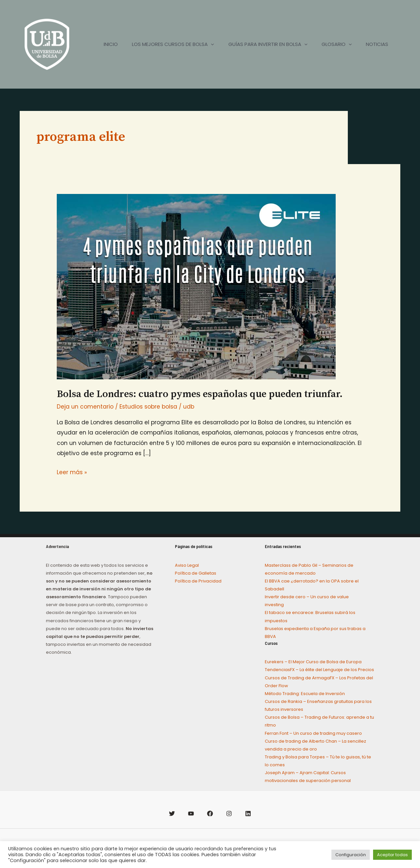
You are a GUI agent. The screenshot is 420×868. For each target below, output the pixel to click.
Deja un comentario (85, 407)
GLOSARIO (333, 44)
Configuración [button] (350, 855)
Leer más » (72, 471)
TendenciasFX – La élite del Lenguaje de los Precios (319, 670)
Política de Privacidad (198, 581)
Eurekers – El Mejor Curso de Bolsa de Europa (313, 662)
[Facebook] (210, 813)
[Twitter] (172, 813)
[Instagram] (229, 813)
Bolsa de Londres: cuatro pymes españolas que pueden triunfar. (200, 394)
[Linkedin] (248, 813)
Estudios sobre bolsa (148, 407)
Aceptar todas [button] (392, 855)
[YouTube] (191, 813)
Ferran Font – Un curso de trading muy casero (313, 733)
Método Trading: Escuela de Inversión (305, 693)
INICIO (101, 44)
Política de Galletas (195, 573)
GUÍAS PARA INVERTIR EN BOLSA (262, 44)
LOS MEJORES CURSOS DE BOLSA (165, 44)
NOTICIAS (376, 44)
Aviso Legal (187, 565)
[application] (203, 44)
